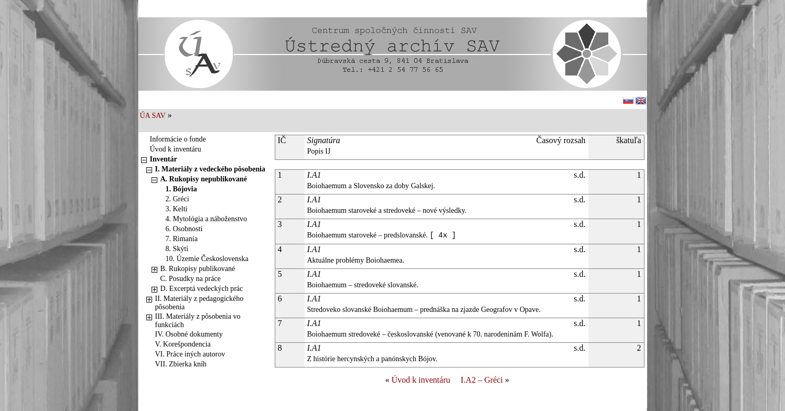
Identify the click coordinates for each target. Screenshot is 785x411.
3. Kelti (177, 209)
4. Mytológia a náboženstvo (207, 219)
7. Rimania (182, 239)
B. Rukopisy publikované (197, 269)
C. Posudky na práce (190, 279)
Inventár (163, 159)
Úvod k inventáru (175, 149)
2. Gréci (177, 199)
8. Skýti (177, 249)
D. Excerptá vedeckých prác (201, 289)
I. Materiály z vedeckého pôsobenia (210, 169)
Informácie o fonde (178, 139)
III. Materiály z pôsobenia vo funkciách (198, 320)
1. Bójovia (181, 189)
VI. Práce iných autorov (190, 354)
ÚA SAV (153, 116)
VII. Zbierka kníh (181, 364)
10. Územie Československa (207, 259)
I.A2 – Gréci (482, 379)
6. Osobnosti (184, 229)
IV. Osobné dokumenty (189, 334)
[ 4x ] (442, 235)
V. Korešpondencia (183, 344)
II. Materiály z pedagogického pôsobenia (199, 303)
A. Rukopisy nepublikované (203, 179)
